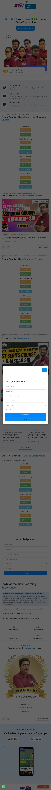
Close (25, 419)
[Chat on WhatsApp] (3, 786)
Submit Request (25, 414)
